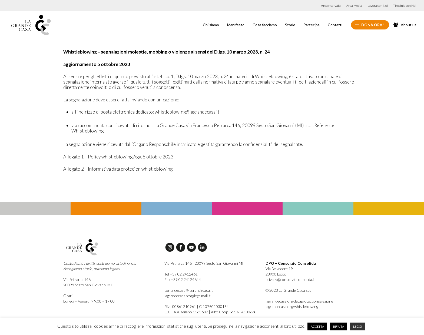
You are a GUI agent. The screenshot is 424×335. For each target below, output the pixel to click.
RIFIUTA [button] (338, 326)
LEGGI (357, 326)
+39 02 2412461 (184, 274)
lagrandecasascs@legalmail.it (187, 295)
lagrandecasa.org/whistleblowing (292, 306)
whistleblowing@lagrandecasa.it (187, 112)
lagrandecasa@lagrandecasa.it (188, 290)
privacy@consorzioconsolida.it (290, 279)
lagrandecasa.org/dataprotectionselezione (299, 301)
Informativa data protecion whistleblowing (130, 169)
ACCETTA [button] (317, 326)
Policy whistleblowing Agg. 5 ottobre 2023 (130, 157)
